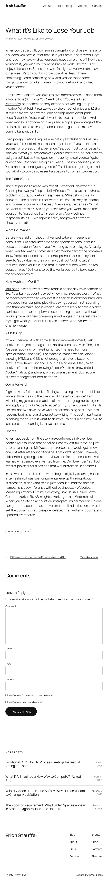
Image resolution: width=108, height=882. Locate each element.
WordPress (97, 874)
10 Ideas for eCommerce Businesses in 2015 (38, 557)
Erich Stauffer (15, 5)
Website (9, 679)
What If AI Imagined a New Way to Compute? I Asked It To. (43, 778)
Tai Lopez (12, 288)
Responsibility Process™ (52, 190)
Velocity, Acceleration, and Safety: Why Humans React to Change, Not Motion (45, 792)
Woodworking (89, 557)
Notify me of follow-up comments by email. (31, 695)
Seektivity (52, 492)
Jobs (27, 531)
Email (9, 664)
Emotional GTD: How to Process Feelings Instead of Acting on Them (42, 764)
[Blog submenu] (73, 5)
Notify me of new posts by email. (25, 702)
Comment (11, 606)
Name (9, 648)
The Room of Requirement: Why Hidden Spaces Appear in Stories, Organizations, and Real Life (45, 807)
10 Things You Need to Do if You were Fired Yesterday (45, 101)
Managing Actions (18, 492)
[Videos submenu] (88, 5)
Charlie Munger (16, 325)
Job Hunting (13, 531)
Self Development (43, 38)
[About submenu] (52, 5)
